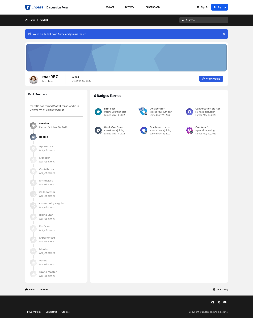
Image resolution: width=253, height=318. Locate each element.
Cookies (65, 311)
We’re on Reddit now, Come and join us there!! (57, 34)
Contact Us (51, 311)
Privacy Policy (34, 311)
